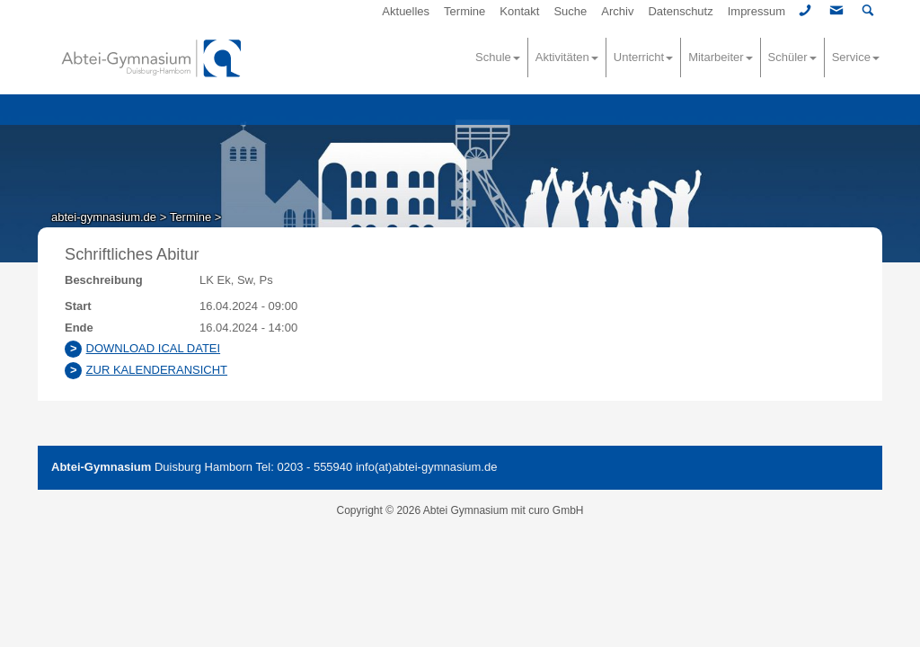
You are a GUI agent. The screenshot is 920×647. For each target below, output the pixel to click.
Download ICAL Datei (153, 348)
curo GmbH (555, 510)
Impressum (756, 11)
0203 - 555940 (314, 467)
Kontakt (519, 11)
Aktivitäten (566, 57)
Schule (497, 57)
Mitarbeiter (720, 57)
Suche (570, 11)
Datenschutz (680, 11)
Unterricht (643, 57)
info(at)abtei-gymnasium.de (427, 467)
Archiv (617, 11)
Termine (464, 11)
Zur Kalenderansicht (156, 370)
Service (856, 57)
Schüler (792, 57)
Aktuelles (405, 11)
